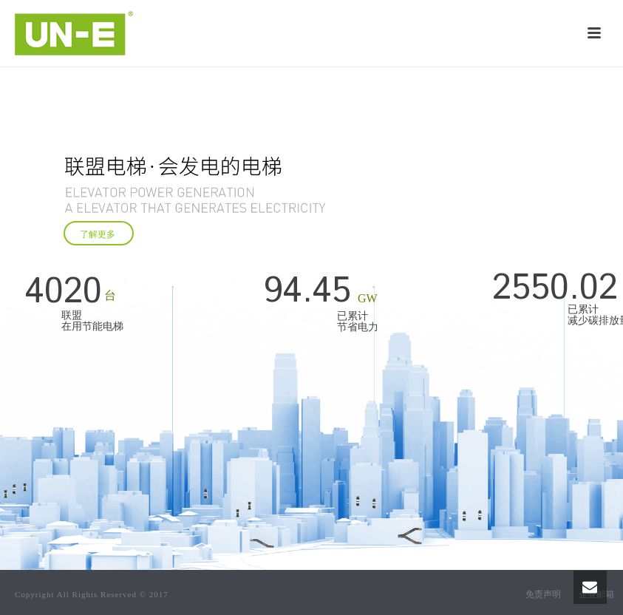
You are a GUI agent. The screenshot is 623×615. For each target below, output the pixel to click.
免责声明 (543, 594)
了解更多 (99, 234)
